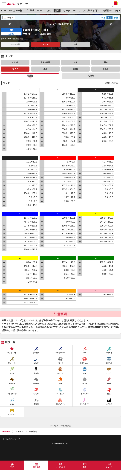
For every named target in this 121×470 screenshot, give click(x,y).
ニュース (109, 467)
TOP (3, 10)
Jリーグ (66, 10)
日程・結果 (36, 467)
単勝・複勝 (45, 62)
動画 (84, 467)
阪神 (116, 18)
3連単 (105, 69)
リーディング (60, 467)
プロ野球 (29, 10)
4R (10, 24)
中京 (109, 18)
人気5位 (15, 62)
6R (111, 24)
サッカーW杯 (15, 10)
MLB (39, 10)
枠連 (75, 62)
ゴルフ (48, 10)
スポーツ (19, 431)
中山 (103, 18)
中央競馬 (33, 431)
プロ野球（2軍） (91, 10)
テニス (76, 10)
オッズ (45, 44)
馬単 (45, 69)
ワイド (15, 69)
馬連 (106, 62)
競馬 (57, 10)
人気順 (91, 75)
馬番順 (30, 75)
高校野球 (107, 10)
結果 (75, 44)
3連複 (75, 69)
